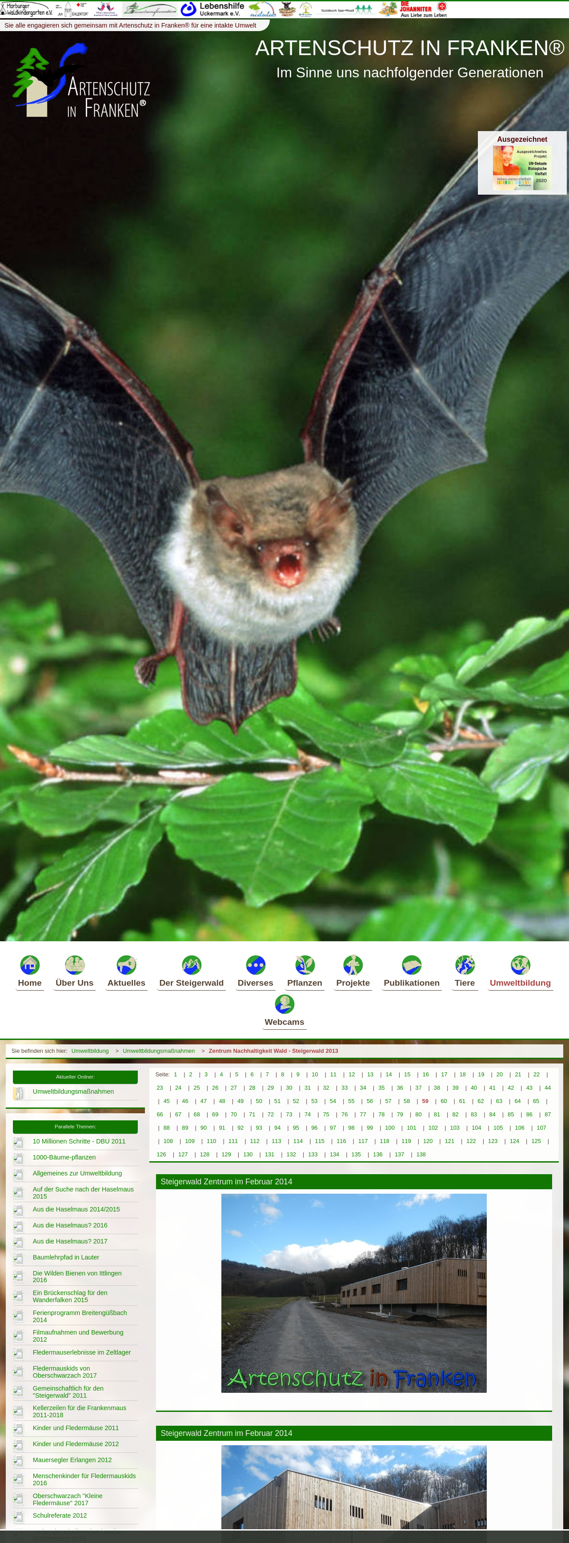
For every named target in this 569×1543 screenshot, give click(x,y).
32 (326, 1087)
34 (363, 1087)
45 (167, 1101)
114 (298, 1141)
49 (240, 1101)
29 (271, 1087)
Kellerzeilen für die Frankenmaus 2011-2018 (79, 1411)
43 (529, 1087)
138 (421, 1154)
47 (203, 1101)
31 (308, 1087)
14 (388, 1074)
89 (185, 1127)
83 (474, 1114)
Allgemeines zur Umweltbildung (77, 1173)
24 (178, 1087)
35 (381, 1087)
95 (296, 1127)
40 (474, 1087)
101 (411, 1127)
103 (455, 1127)
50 (259, 1101)
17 (444, 1074)
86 (529, 1114)
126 (161, 1154)
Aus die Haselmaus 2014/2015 (76, 1209)
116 (341, 1141)
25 (197, 1087)
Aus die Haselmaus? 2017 (70, 1241)
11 (333, 1074)
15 (407, 1074)
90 (203, 1127)
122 (471, 1141)
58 (407, 1101)
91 (222, 1127)
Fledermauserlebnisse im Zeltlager (82, 1352)
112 (254, 1141)
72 (271, 1114)
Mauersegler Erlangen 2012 (72, 1459)
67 (178, 1114)
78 (381, 1114)
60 (444, 1101)
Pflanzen (304, 970)
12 (352, 1074)
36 (400, 1087)
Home (29, 970)
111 (233, 1141)
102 (433, 1127)
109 (189, 1141)
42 (511, 1087)
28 (252, 1087)
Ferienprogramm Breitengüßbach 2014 (80, 1316)
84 (492, 1114)
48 (222, 1101)
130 (247, 1154)
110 (211, 1141)
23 (159, 1087)
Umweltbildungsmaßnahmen (159, 1050)
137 (399, 1154)
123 (492, 1141)
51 (277, 1101)
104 (476, 1127)
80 (418, 1114)
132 (291, 1154)
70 (234, 1114)
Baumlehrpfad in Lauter (66, 1257)
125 (536, 1141)
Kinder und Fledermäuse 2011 (76, 1427)
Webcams (284, 1010)
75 (326, 1114)
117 (363, 1141)
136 (377, 1154)
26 (215, 1087)
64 (517, 1101)
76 (344, 1114)
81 (437, 1114)
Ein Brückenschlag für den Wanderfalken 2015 (70, 1296)
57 (388, 1101)
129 (226, 1154)
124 (514, 1141)
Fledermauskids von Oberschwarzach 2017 (65, 1372)
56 (370, 1101)
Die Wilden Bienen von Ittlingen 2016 (77, 1277)
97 (333, 1127)
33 (344, 1087)
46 (185, 1101)
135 (356, 1154)
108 (168, 1141)
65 (536, 1101)
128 (204, 1154)
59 (425, 1101)
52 (296, 1101)
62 (480, 1101)
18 (463, 1074)
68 (197, 1114)
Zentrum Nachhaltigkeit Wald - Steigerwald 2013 (273, 1050)
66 (159, 1114)
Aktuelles (126, 970)
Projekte (353, 970)
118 (384, 1141)
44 (548, 1087)
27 (234, 1087)
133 (312, 1154)
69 (215, 1114)
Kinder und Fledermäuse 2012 (76, 1443)
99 (370, 1127)
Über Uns (74, 970)
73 (289, 1114)
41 (492, 1087)
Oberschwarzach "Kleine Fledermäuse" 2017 (68, 1499)
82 (455, 1114)
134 (334, 1154)
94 (277, 1127)
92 (240, 1127)
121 (449, 1141)
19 (481, 1074)
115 (320, 1141)
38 (437, 1087)
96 (314, 1127)
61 (462, 1101)
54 (333, 1101)
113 (276, 1141)
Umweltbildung (520, 970)
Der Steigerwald (191, 970)
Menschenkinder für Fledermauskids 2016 (84, 1479)
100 (389, 1127)
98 (351, 1127)
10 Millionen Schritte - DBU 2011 (79, 1141)
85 (511, 1114)
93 (259, 1127)
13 (370, 1074)
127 (183, 1154)
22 (536, 1074)
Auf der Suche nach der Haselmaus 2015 (83, 1193)
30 (289, 1087)
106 (520, 1127)
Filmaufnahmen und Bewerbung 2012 (78, 1336)
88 (167, 1127)
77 (363, 1114)
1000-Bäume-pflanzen (64, 1157)
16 (426, 1074)
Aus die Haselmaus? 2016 (70, 1225)
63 (499, 1101)
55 (351, 1101)
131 (269, 1154)
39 (455, 1087)
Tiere (465, 970)
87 (548, 1114)
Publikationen (412, 970)
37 (418, 1087)
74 (308, 1114)
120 (428, 1141)
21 (518, 1074)
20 (500, 1074)
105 (498, 1127)
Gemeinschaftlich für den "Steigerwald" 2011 (68, 1392)
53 (314, 1101)
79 (400, 1114)
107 (541, 1127)
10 (315, 1074)
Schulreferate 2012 (60, 1515)
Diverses (255, 970)
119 (406, 1141)
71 (252, 1114)
